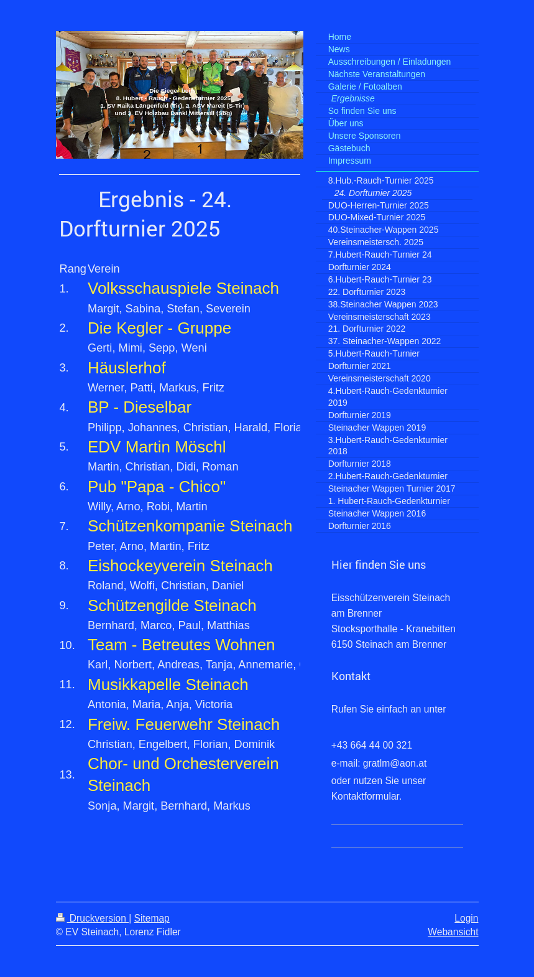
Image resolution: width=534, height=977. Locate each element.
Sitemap (152, 918)
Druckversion (92, 918)
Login (466, 918)
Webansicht (453, 932)
